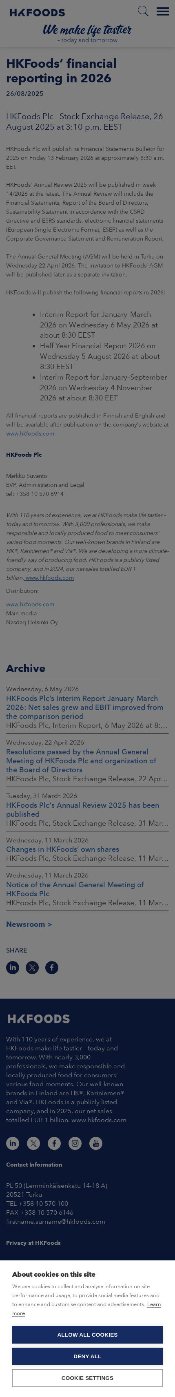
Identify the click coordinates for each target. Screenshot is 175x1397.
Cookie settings (88, 1378)
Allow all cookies (87, 1335)
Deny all (87, 1356)
